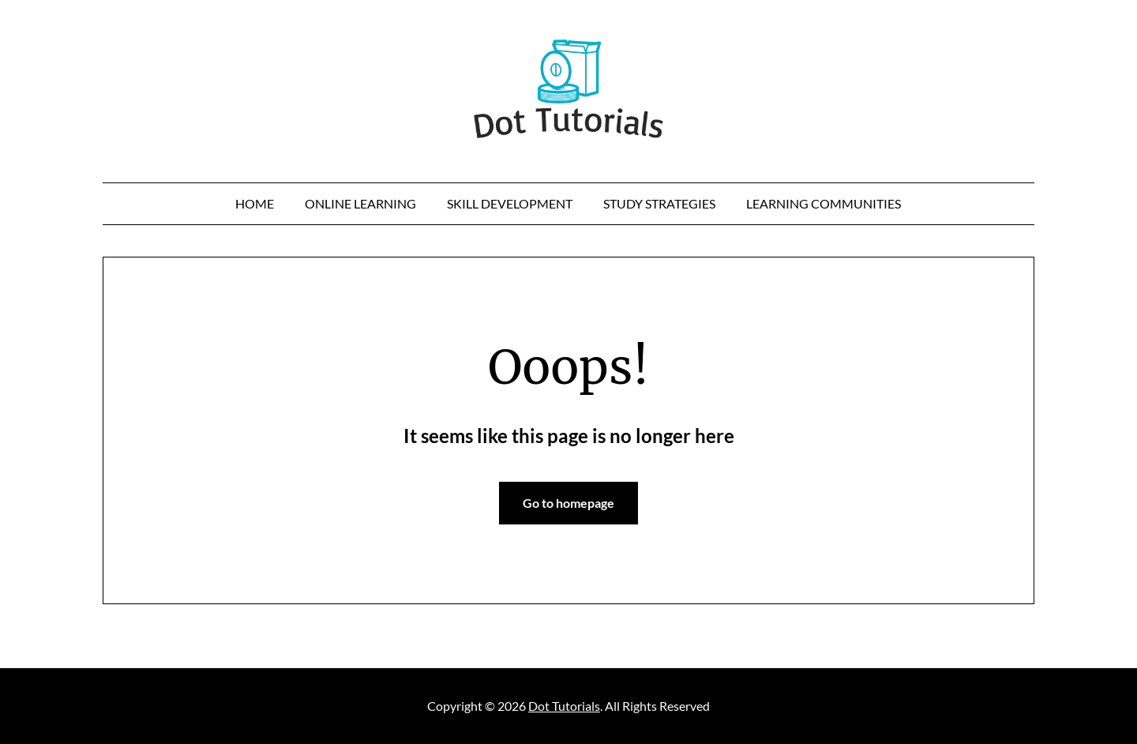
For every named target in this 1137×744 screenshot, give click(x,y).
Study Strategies (659, 203)
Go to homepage (568, 502)
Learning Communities (823, 203)
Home (254, 203)
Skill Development (509, 203)
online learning (360, 203)
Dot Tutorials (564, 705)
